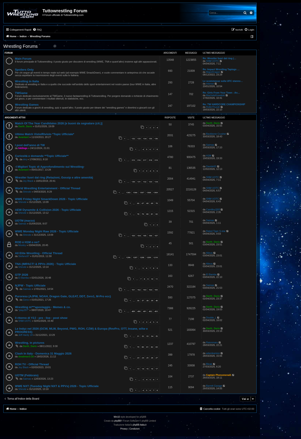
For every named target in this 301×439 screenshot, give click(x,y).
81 (152, 214)
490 (138, 311)
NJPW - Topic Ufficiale (30, 285)
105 (144, 235)
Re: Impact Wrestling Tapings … (221, 69)
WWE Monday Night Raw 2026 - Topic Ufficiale (46, 231)
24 (143, 357)
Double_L (211, 317)
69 (152, 203)
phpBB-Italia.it (139, 425)
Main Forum (23, 58)
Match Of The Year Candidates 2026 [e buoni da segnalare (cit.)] (58, 123)
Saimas (210, 144)
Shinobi (27, 191)
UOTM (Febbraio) (26, 375)
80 (147, 214)
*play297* (23, 310)
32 (143, 336)
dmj (25, 159)
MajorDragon (213, 72)
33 (147, 336)
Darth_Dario (25, 126)
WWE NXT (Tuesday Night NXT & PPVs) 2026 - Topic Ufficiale (57, 386)
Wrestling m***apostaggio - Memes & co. (43, 307)
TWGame (21, 93)
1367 (142, 192)
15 (147, 368)
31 (138, 336)
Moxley (22, 245)
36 (138, 300)
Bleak (209, 364)
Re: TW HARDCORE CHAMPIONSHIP (224, 104)
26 (152, 357)
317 (144, 160)
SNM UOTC (212, 61)
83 (156, 346)
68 (147, 203)
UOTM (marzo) (25, 220)
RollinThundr (213, 107)
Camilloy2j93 (213, 209)
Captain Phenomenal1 (218, 375)
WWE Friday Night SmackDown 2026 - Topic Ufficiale (51, 199)
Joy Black (28, 181)
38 (147, 300)
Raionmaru (212, 342)
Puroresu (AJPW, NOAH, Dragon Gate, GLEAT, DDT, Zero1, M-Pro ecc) (63, 296)
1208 (142, 257)
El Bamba (23, 277)
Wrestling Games (27, 104)
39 (152, 300)
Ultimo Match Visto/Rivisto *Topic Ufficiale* (44, 134)
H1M (208, 155)
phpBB (117, 421)
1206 (128, 257)
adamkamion (213, 353)
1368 (148, 192)
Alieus (209, 253)
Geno (26, 299)
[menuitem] (37, 29)
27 (156, 357)
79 (143, 214)
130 (133, 181)
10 (152, 278)
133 (138, 138)
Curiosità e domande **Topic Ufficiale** (42, 156)
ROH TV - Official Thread (32, 364)
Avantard (23, 137)
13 (138, 368)
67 (143, 203)
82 (156, 214)
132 (133, 138)
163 (144, 289)
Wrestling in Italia (27, 81)
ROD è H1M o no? (27, 242)
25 (147, 357)
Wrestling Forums (20, 46)
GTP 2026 (21, 274)
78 (138, 214)
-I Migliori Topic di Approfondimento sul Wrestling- (49, 166)
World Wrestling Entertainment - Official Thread (47, 188)
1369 (155, 192)
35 (156, 336)
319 (156, 160)
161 (133, 289)
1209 (148, 257)
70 (156, 203)
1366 (135, 192)
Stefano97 (23, 256)
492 (150, 311)
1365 (128, 192)
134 (144, 138)
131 (138, 181)
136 (156, 138)
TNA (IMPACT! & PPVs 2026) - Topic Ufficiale (45, 264)
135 (150, 138)
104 (138, 235)
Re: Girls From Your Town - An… (221, 92)
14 (143, 368)
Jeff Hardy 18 (25, 335)
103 (133, 235)
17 (156, 368)
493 (156, 311)
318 (150, 160)
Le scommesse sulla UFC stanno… (223, 81)
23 (138, 357)
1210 (155, 257)
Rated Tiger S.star (216, 231)
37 (143, 300)
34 (152, 336)
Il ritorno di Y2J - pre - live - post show (41, 318)
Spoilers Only (24, 69)
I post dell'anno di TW (30, 145)
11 (156, 278)
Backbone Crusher (216, 133)
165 (156, 289)
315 (133, 160)
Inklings (22, 148)
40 (156, 300)
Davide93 (211, 166)
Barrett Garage (214, 385)
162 (138, 289)
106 (150, 235)
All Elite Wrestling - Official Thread (38, 253)
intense (210, 83)
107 (156, 235)
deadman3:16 (26, 356)
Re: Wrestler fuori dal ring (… (219, 58)
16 (152, 368)
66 (138, 203)
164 (150, 289)
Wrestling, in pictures (29, 342)
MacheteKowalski (215, 95)
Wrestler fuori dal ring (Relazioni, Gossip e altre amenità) (54, 177)
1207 (135, 257)
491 (144, 311)
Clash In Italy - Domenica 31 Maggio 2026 (43, 353)
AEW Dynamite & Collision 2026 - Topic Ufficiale (48, 209)
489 (133, 311)
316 (138, 160)
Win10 (117, 417)
